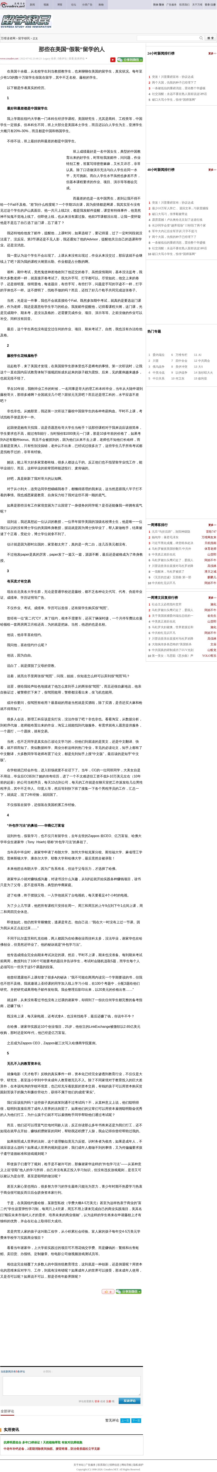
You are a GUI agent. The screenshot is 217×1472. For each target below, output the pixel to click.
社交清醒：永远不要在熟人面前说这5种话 (179, 94)
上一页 (125, 1420)
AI (199, 354)
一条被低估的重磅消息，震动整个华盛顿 (178, 88)
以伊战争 (181, 372)
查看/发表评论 (77, 58)
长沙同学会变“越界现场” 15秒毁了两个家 (179, 225)
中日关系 (159, 378)
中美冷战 (159, 372)
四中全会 (181, 360)
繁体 (161, 4)
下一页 (136, 1420)
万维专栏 (181, 354)
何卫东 (180, 378)
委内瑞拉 (159, 354)
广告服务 (90, 1464)
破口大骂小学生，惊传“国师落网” (174, 99)
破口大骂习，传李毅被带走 (170, 214)
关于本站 (79, 1464)
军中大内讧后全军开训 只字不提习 (174, 231)
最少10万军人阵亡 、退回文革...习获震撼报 (180, 208)
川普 (156, 360)
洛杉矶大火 (205, 372)
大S (200, 366)
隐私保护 (138, 1464)
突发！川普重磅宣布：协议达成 (173, 76)
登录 (207, 4)
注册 (213, 4)
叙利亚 (202, 378)
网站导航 (126, 1464)
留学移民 (24, 38)
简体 (155, 4)
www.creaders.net (9, 58)
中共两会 (204, 360)
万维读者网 (8, 38)
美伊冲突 (181, 366)
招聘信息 (114, 1464)
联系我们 (103, 1464)
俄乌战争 (159, 366)
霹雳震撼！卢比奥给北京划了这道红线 (177, 219)
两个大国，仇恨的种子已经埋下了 (174, 82)
